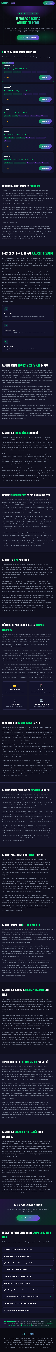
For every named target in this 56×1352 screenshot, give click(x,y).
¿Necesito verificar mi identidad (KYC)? (28, 1276)
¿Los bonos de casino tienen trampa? (28, 1283)
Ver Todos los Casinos (28, 1218)
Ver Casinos (49, 3)
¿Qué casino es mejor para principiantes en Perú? (28, 1297)
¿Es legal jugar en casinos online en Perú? (28, 1249)
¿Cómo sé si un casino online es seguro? (28, 1310)
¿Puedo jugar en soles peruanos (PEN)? (28, 1256)
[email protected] (26, 1325)
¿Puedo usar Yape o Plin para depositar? (28, 1263)
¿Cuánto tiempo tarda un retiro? (28, 1270)
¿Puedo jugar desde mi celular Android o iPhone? (28, 1290)
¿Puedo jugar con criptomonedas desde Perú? (28, 1303)
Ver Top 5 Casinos (28, 38)
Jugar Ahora (45, 77)
